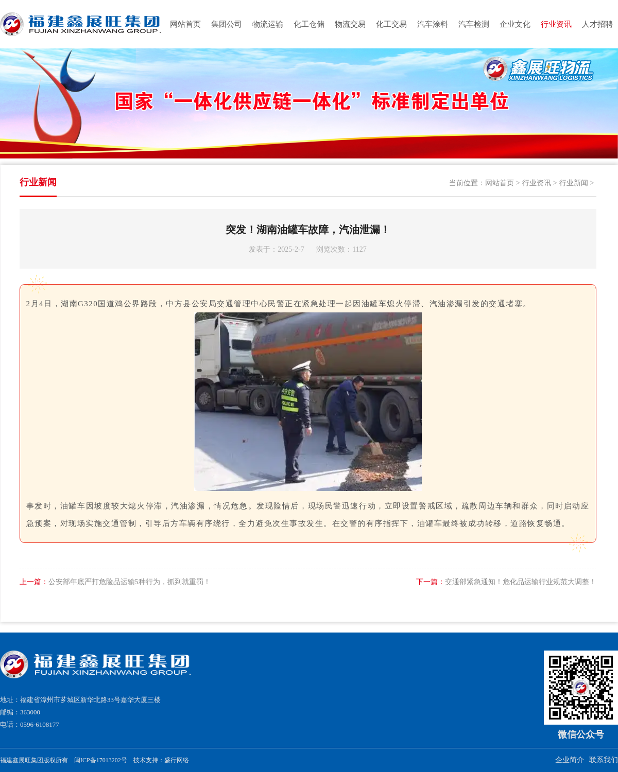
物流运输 (267, 24)
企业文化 (515, 24)
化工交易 (391, 24)
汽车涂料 (432, 24)
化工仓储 (309, 24)
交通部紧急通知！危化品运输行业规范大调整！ (506, 582)
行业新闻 (573, 183)
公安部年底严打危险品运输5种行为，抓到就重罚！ (115, 582)
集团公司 (226, 24)
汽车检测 (473, 24)
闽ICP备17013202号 (100, 760)
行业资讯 (556, 24)
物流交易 (350, 24)
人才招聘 (597, 24)
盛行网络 (176, 760)
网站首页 (185, 24)
